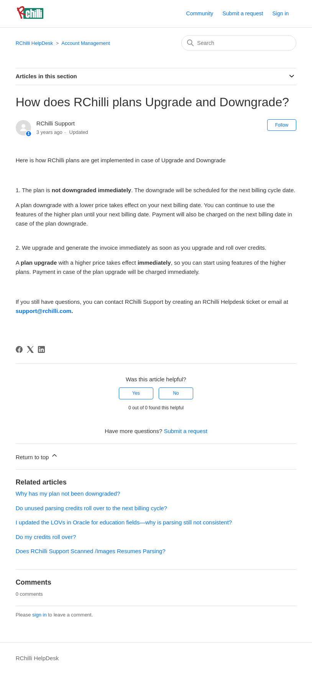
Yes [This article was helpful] (136, 393)
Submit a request (242, 13)
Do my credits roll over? (46, 537)
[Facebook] (19, 349)
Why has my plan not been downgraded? (68, 493)
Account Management (85, 43)
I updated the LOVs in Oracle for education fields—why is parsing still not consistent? (124, 522)
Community (199, 13)
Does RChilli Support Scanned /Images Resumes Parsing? (91, 551)
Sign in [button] (281, 13)
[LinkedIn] (41, 349)
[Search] (238, 43)
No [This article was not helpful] (176, 393)
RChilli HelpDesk (34, 43)
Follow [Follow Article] (282, 125)
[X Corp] (30, 349)
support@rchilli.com (43, 311)
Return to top (37, 456)
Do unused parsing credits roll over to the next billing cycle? (91, 508)
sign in (39, 615)
